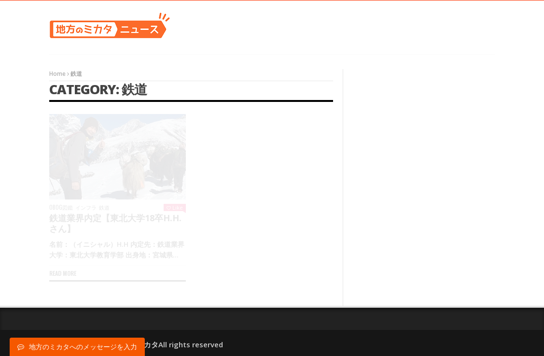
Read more (62, 273)
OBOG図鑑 (61, 207)
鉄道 (104, 207)
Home (57, 74)
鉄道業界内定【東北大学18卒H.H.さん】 (115, 223)
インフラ (86, 207)
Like (175, 207)
